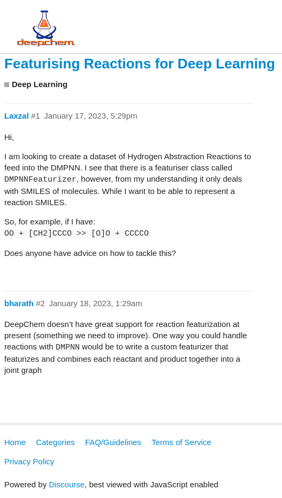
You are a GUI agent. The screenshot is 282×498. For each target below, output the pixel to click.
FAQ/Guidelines (113, 442)
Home (15, 442)
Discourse (67, 484)
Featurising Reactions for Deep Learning (139, 64)
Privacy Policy (29, 461)
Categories (55, 442)
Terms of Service (181, 442)
